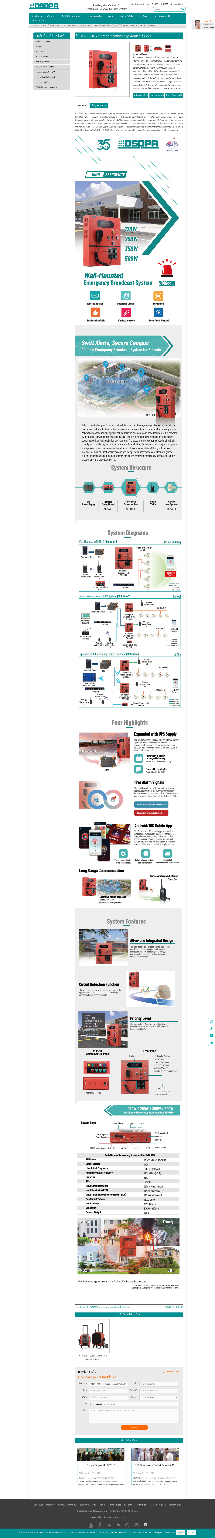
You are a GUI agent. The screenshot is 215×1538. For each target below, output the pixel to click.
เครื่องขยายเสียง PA (43, 41)
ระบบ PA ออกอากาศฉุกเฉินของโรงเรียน (95, 25)
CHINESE (164, 4)
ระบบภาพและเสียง (94, 16)
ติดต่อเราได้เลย (38, 20)
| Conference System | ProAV (113, 1517)
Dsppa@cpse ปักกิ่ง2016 (101, 1465)
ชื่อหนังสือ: (82, 1383)
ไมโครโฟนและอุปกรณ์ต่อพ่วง (46, 87)
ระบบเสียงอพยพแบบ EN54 (45, 67)
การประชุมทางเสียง (43, 62)
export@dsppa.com (97, 1511)
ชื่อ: (135, 1384)
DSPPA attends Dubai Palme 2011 (155, 1465)
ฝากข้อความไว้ (157, 95)
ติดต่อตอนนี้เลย (141, 95)
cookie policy (157, 1532)
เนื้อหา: (85, 1410)
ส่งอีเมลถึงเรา (171, 1371)
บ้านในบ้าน (37, 16)
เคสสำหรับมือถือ (126, 16)
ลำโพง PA (39, 46)
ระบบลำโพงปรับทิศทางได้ (45, 77)
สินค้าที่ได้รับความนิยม (71, 16)
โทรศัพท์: (133, 1390)
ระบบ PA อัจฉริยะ (70, 25)
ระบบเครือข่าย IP (42, 51)
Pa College (142, 1504)
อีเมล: (84, 1390)
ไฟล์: (86, 1404)
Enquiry (134, 1397)
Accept (191, 1532)
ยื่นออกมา (134, 1427)
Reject (180, 1532)
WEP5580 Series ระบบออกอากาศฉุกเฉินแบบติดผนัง (134, 25)
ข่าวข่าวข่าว (144, 16)
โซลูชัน (111, 16)
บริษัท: (84, 1397)
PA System (94, 1517)
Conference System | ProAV (144, 4)
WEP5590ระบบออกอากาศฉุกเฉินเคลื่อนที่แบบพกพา (110, 1307)
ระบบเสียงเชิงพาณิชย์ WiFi (45, 72)
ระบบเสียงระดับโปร (43, 82)
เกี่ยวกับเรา (51, 16)
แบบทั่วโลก (178, 4)
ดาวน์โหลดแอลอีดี (162, 16)
